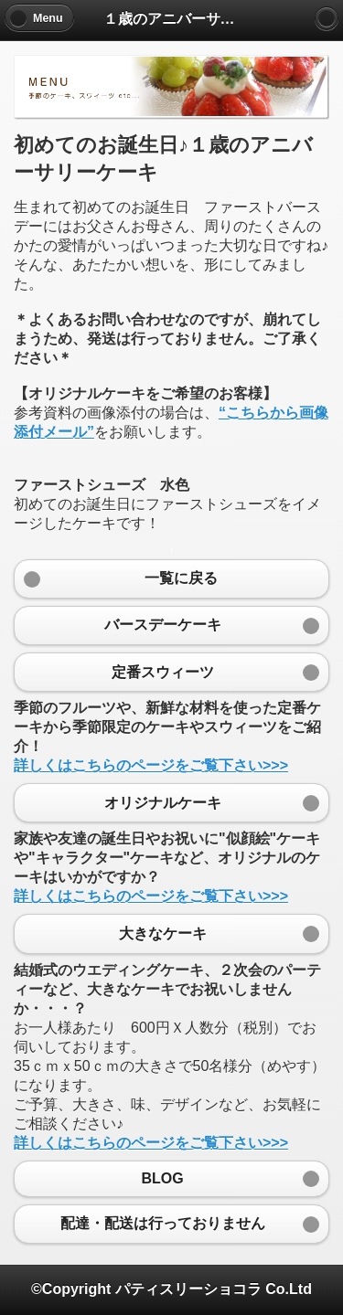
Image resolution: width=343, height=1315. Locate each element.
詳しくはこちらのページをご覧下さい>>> (151, 765)
